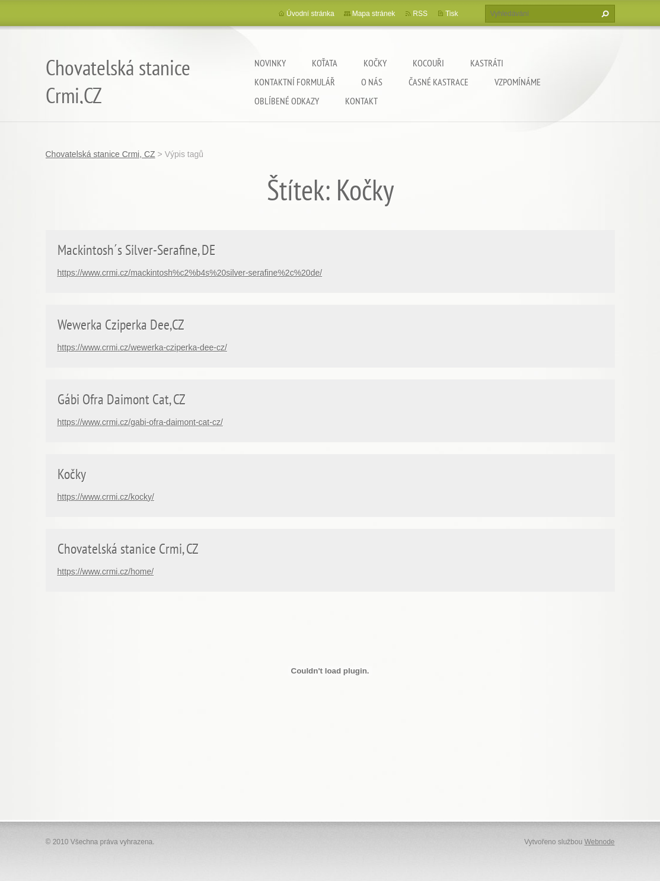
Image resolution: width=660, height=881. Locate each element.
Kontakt (361, 101)
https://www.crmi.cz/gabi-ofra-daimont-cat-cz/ (140, 422)
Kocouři (428, 63)
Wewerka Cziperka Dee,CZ (121, 324)
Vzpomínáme (518, 82)
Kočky (375, 63)
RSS (420, 13)
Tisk (451, 13)
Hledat (604, 14)
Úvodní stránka (310, 13)
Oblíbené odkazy (286, 101)
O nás (371, 82)
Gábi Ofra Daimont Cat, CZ (122, 399)
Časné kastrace (438, 82)
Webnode (599, 842)
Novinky (270, 63)
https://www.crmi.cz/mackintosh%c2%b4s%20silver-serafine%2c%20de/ (190, 272)
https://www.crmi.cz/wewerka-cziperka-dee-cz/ (142, 347)
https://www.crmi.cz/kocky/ (106, 497)
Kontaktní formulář (294, 82)
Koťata (324, 63)
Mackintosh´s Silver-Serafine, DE (136, 250)
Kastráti (486, 63)
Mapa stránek (374, 13)
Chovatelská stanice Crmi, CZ (100, 154)
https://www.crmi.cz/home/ (106, 571)
